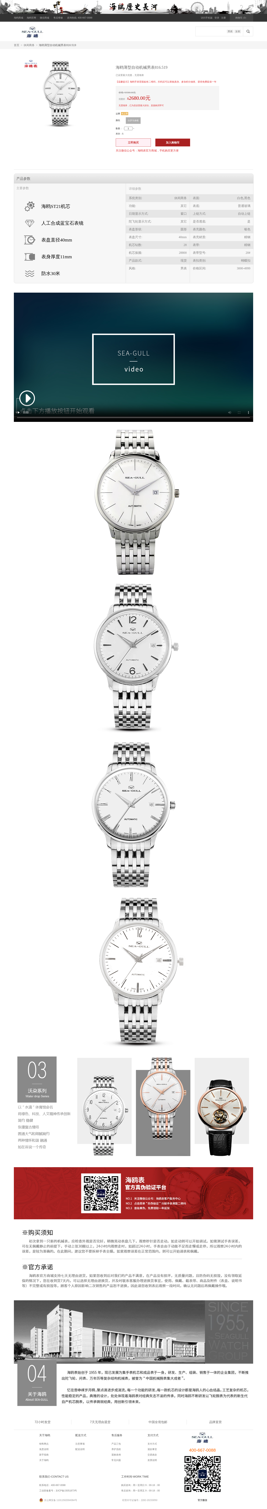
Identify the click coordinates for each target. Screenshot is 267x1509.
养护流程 (116, 1449)
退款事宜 (152, 1449)
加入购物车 (173, 142)
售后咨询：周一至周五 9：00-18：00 (140, 1490)
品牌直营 (215, 1422)
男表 (230, 31)
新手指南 (44, 1454)
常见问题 (116, 1460)
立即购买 (133, 142)
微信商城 (44, 17)
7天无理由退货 (100, 1422)
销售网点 (44, 1443)
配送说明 (80, 1449)
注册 (223, 17)
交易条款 (152, 1454)
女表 (237, 31)
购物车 (241, 17)
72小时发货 (43, 1422)
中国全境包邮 (158, 1422)
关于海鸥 (44, 1460)
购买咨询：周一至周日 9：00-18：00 (140, 1485)
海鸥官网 (31, 17)
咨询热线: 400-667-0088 (79, 17)
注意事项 (80, 1443)
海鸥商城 (18, 17)
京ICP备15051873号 (66, 1490)
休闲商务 (29, 45)
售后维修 (58, 17)
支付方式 (152, 1443)
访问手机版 (207, 17)
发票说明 (152, 1460)
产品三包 (116, 1443)
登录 (216, 17)
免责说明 (44, 1449)
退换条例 (116, 1454)
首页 (16, 45)
